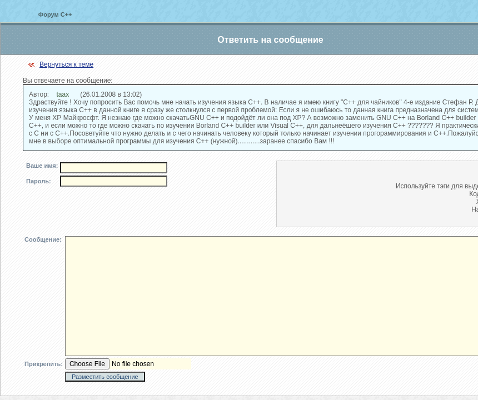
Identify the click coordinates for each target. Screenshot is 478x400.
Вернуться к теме (66, 64)
